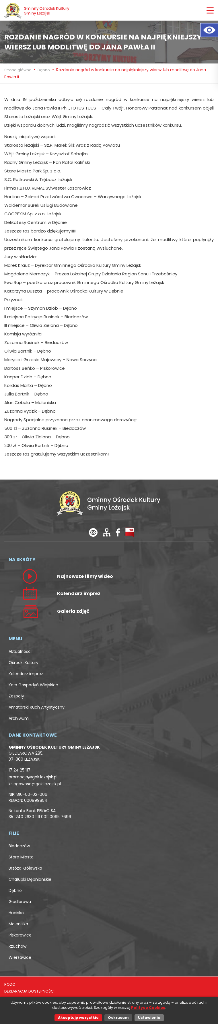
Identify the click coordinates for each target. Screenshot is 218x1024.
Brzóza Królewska (25, 868)
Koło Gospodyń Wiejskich (33, 685)
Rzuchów (17, 946)
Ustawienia (149, 1017)
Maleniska (18, 924)
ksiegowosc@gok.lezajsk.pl (35, 784)
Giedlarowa (20, 901)
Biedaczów (19, 846)
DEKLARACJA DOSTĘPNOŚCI (29, 991)
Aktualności (20, 651)
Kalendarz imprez (26, 674)
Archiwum (19, 718)
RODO (9, 984)
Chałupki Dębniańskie (30, 879)
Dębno (44, 70)
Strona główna (18, 70)
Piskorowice (20, 935)
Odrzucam (118, 1017)
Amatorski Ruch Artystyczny (37, 707)
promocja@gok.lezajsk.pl (33, 777)
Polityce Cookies (148, 1007)
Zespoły (16, 696)
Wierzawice (20, 957)
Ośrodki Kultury (23, 662)
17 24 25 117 (19, 770)
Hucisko (16, 913)
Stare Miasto (21, 857)
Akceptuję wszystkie (78, 1017)
